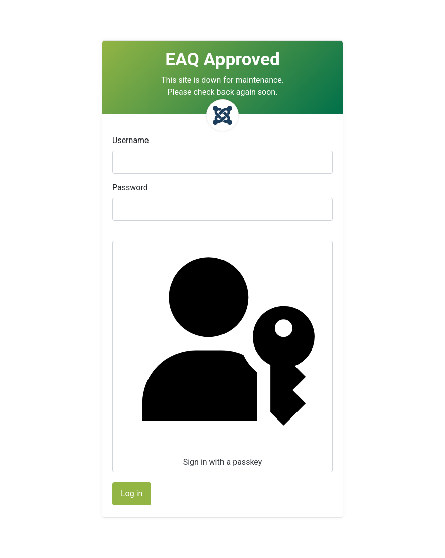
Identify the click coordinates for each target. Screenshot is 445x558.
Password (130, 187)
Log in (131, 493)
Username (130, 140)
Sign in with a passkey (222, 355)
